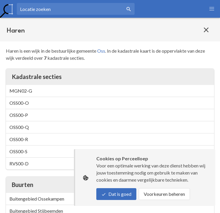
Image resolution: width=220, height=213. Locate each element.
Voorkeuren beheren (164, 194)
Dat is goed (116, 194)
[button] (212, 9)
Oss (101, 51)
